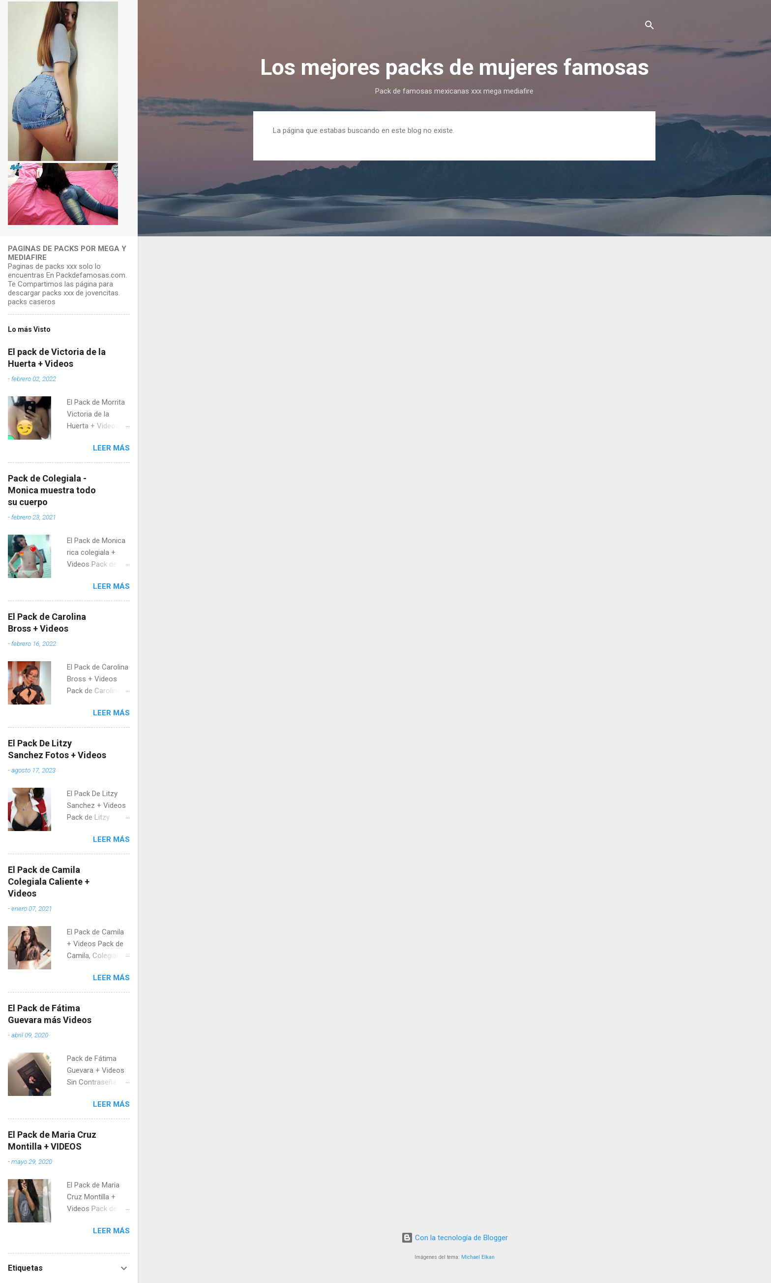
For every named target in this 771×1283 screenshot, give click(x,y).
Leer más (111, 448)
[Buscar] (649, 27)
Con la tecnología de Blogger (454, 1237)
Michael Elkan (478, 1257)
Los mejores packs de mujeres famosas (454, 67)
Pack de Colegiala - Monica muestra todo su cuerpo (52, 490)
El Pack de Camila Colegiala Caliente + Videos (48, 881)
